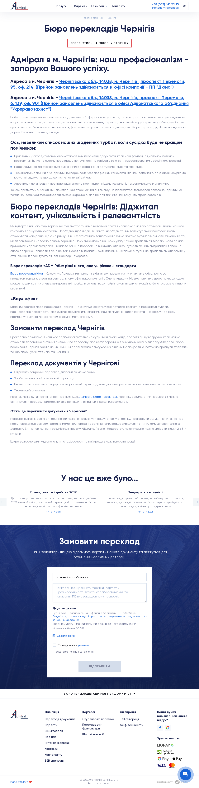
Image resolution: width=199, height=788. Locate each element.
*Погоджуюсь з (73, 645)
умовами (83, 645)
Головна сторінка (93, 17)
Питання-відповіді (57, 743)
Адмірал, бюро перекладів (98, 396)
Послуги (61, 6)
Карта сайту (53, 754)
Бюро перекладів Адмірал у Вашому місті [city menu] (100, 693)
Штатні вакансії (93, 734)
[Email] (165, 7)
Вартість (80, 6)
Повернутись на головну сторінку (99, 43)
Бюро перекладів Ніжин (27, 273)
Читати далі (53, 511)
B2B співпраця (54, 760)
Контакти (119, 6)
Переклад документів (60, 719)
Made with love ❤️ (21, 782)
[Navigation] (69, 6)
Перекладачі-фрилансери (92, 726)
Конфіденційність (131, 725)
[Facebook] (160, 728)
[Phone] (165, 4)
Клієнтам (97, 6)
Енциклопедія (54, 731)
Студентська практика (98, 719)
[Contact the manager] (185, 774)
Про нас (50, 737)
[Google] (168, 728)
